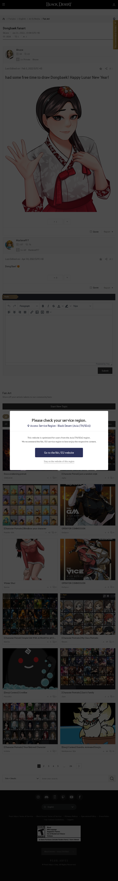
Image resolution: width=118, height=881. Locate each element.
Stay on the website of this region (59, 461)
